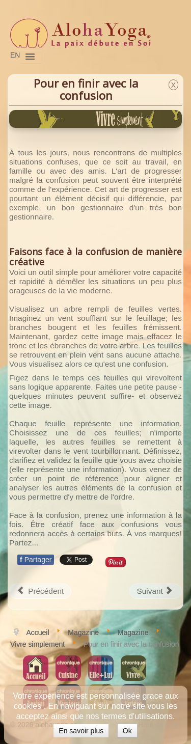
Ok (127, 731)
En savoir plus (81, 731)
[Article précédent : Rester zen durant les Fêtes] (40, 591)
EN (15, 55)
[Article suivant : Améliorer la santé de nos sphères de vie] (155, 591)
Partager (35, 560)
